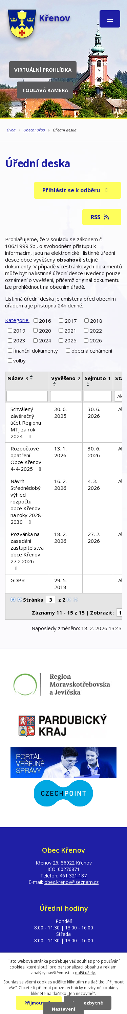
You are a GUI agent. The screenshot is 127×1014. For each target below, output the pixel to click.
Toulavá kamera (45, 90)
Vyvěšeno (65, 378)
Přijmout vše (38, 1003)
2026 (96, 340)
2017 (71, 320)
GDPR (17, 580)
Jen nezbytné (87, 1003)
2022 (96, 330)
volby (19, 360)
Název (17, 378)
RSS (100, 217)
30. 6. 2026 (94, 412)
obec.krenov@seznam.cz (71, 882)
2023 (19, 340)
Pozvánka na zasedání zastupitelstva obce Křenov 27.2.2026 (27, 551)
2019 (19, 330)
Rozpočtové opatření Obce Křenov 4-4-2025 (26, 458)
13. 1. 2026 (60, 452)
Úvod (11, 129)
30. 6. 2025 (60, 412)
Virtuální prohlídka (42, 69)
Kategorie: (17, 320)
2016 (45, 320)
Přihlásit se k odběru (76, 190)
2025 (70, 340)
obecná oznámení (91, 350)
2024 (45, 340)
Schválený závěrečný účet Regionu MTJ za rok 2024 (25, 423)
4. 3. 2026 (94, 484)
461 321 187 (73, 875)
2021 (70, 330)
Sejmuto (98, 378)
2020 (45, 330)
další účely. (85, 973)
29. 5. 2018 (60, 583)
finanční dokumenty (35, 350)
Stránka (33, 599)
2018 (96, 320)
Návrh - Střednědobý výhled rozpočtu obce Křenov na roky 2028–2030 (27, 501)
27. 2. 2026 (94, 537)
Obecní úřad (34, 129)
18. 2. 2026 (60, 537)
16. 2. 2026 (60, 484)
